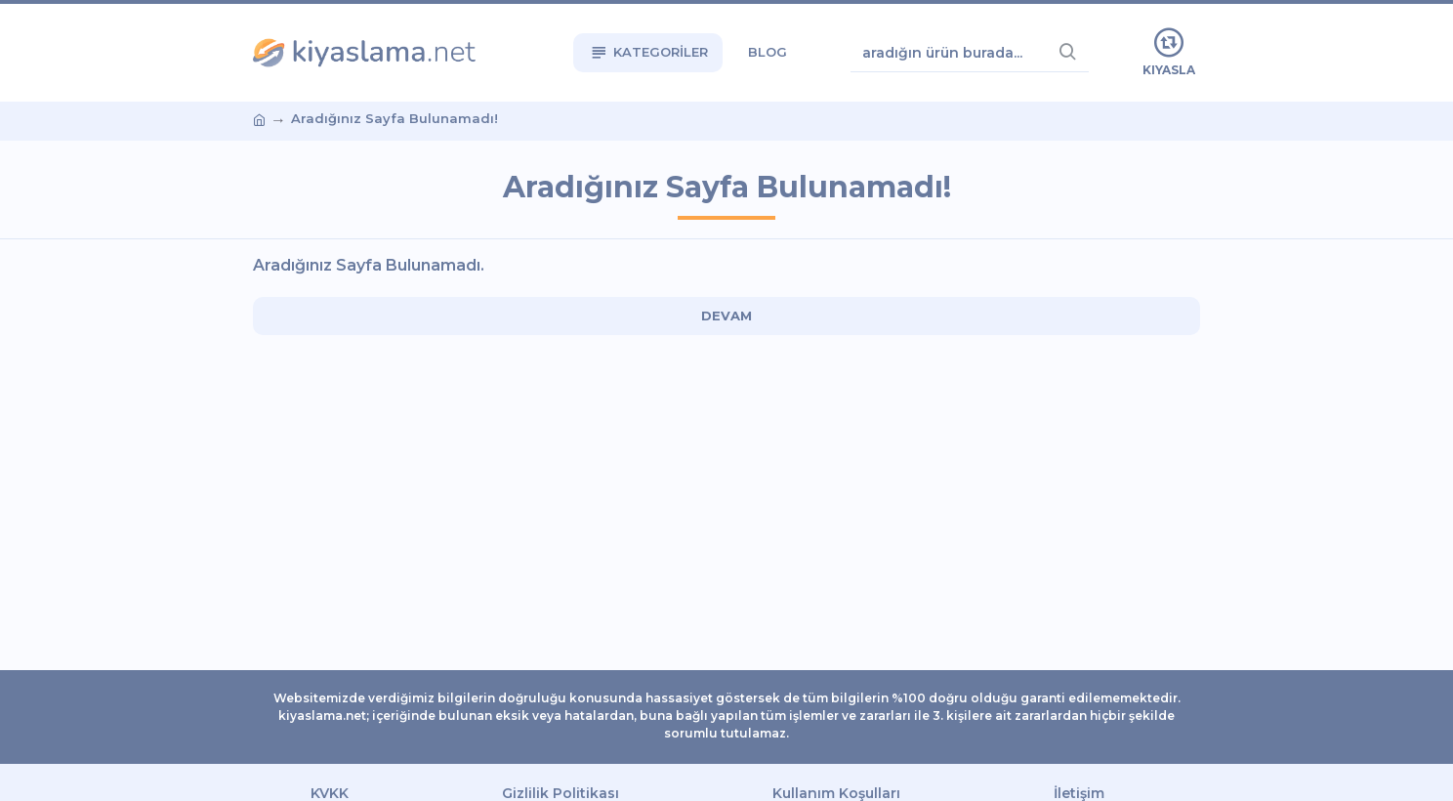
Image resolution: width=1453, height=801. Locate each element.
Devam (726, 315)
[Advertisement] (136, 400)
